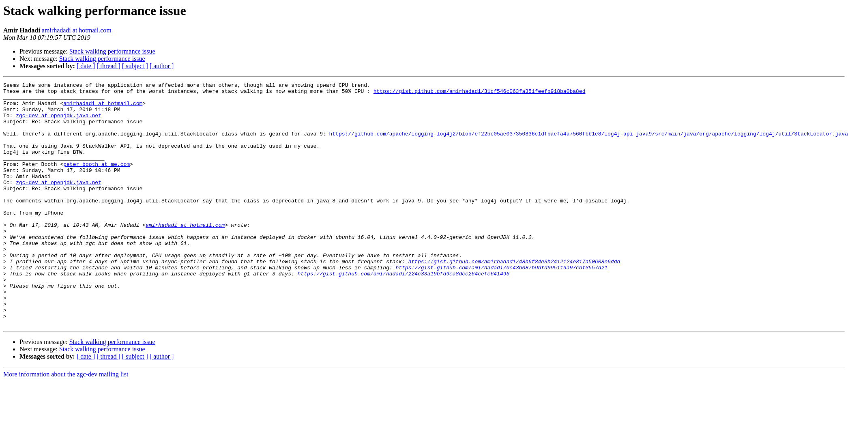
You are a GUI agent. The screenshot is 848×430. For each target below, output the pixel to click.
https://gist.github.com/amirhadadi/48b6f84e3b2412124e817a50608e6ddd (514, 297)
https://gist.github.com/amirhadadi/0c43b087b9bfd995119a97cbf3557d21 (501, 305)
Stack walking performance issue (112, 51)
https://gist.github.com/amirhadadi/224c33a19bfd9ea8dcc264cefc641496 (403, 312)
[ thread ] (108, 65)
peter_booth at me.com (96, 181)
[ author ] (162, 65)
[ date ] (86, 65)
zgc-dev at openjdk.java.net (58, 122)
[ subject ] (135, 65)
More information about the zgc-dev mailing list (65, 422)
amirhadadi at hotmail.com (77, 30)
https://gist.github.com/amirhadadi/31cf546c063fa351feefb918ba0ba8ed (480, 93)
